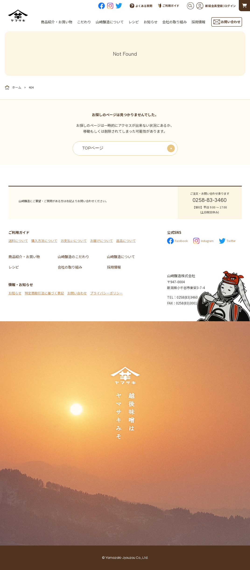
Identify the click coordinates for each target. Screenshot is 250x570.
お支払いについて (74, 240)
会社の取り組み (174, 21)
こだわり (84, 21)
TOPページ (92, 148)
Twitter (227, 241)
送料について (18, 240)
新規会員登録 (209, 5)
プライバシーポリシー (106, 293)
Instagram (203, 241)
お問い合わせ (77, 293)
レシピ (133, 21)
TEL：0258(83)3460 (182, 297)
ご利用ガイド (168, 5)
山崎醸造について (110, 21)
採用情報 (198, 21)
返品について (126, 240)
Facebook (177, 241)
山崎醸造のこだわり (73, 256)
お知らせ (151, 21)
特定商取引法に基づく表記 (44, 293)
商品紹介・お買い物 (56, 21)
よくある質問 (141, 5)
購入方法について (44, 240)
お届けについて (101, 240)
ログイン (230, 5)
